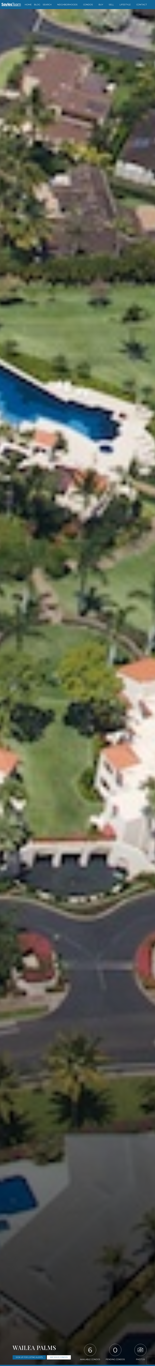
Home (28, 5)
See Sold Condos (59, 1357)
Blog (37, 5)
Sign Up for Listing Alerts (29, 1357)
